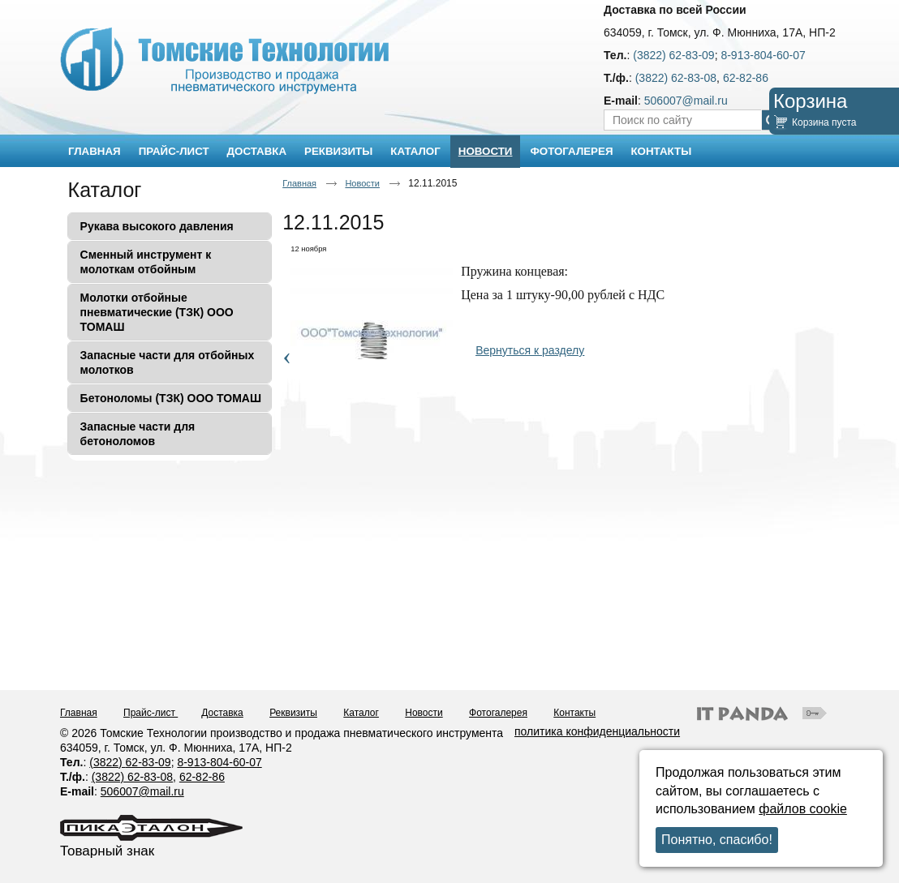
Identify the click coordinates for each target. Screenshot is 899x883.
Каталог (105, 189)
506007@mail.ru (686, 100)
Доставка (222, 712)
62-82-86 (745, 77)
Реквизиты (293, 712)
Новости (485, 151)
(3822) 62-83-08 (675, 77)
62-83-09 (148, 762)
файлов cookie (803, 809)
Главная (299, 183)
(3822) (107, 762)
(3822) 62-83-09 (673, 55)
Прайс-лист (150, 712)
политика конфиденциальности (597, 731)
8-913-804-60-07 (762, 55)
